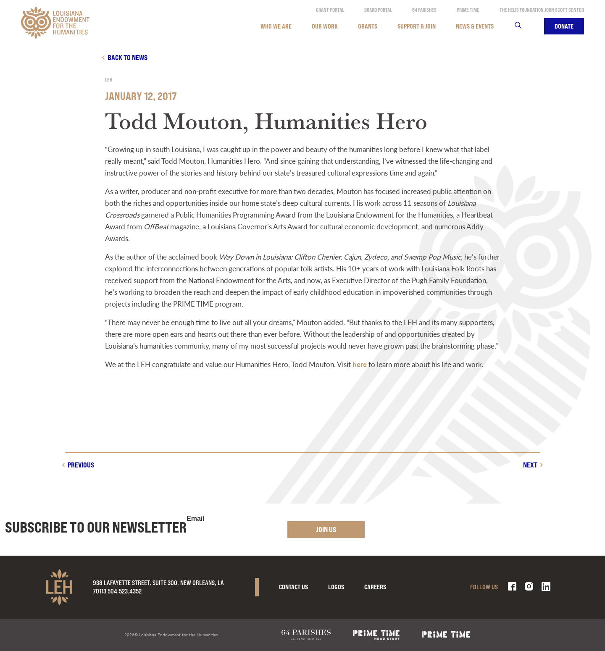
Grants (367, 26)
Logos (336, 587)
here (359, 364)
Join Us (326, 529)
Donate (564, 26)
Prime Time (468, 10)
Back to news (127, 57)
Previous (81, 464)
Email (196, 518)
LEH (108, 79)
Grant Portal (330, 10)
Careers (375, 587)
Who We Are (276, 26)
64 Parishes (424, 10)
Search (523, 26)
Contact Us (293, 587)
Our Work (325, 26)
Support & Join (416, 26)
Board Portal (378, 10)
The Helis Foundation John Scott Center (542, 10)
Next (530, 464)
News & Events (475, 26)
